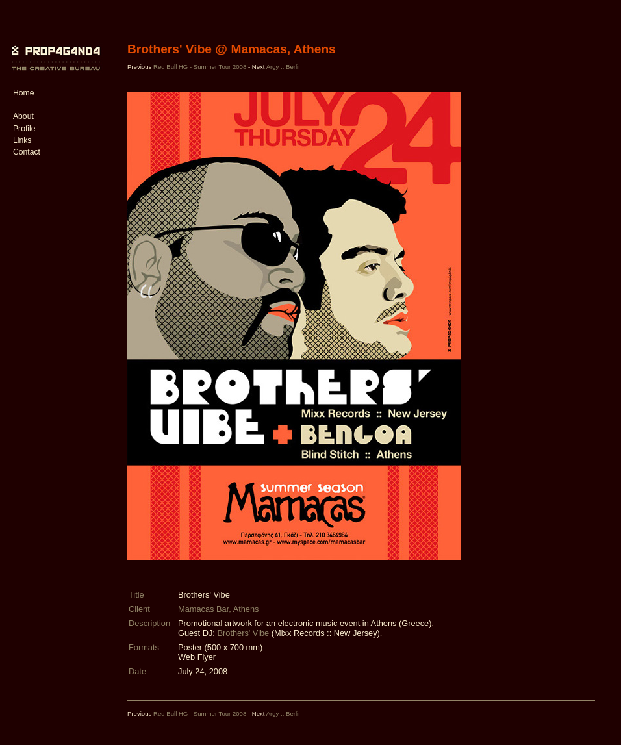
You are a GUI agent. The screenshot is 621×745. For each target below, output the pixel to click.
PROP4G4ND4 (54, 48)
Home (23, 92)
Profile (24, 128)
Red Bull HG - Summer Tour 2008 (199, 66)
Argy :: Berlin (284, 66)
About (23, 116)
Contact (26, 152)
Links (22, 140)
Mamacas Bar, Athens (218, 609)
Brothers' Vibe (243, 633)
